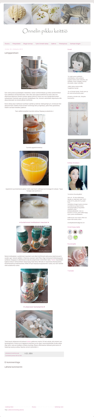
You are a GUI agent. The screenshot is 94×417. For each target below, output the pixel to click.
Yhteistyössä (63, 44)
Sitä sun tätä (18, 355)
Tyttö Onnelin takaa (41, 44)
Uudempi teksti (9, 407)
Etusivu (7, 44)
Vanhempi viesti (59, 407)
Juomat (13, 355)
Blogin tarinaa (28, 44)
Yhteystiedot (16, 44)
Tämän (53, 260)
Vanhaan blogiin (75, 44)
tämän (29, 341)
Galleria (53, 44)
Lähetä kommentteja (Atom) (16, 410)
